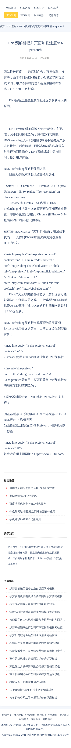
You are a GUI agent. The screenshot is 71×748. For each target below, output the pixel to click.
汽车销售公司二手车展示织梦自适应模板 (33, 697)
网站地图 (47, 719)
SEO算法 (53, 7)
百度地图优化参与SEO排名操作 (27, 503)
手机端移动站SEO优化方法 (25, 519)
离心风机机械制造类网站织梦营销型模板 (33, 658)
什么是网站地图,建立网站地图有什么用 (32, 511)
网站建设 (39, 15)
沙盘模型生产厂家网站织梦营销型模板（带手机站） (39, 651)
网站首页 (11, 7)
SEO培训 (25, 15)
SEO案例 (11, 15)
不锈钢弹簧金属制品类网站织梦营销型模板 (34, 643)
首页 (2, 26)
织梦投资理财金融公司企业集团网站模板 (33, 635)
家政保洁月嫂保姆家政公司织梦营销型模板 (34, 666)
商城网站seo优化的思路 (23, 496)
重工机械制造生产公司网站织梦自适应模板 (34, 674)
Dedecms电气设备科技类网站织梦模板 (31, 689)
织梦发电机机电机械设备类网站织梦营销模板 (35, 596)
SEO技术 (39, 7)
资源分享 (53, 15)
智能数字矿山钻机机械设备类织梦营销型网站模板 (38, 619)
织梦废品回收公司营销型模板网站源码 (32, 604)
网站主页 (7, 715)
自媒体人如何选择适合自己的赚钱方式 (32, 488)
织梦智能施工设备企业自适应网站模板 (32, 588)
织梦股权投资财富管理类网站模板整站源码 (34, 612)
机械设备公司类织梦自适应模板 (28, 682)
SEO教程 (25, 7)
